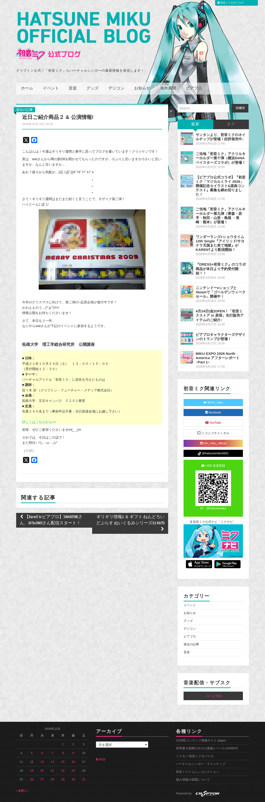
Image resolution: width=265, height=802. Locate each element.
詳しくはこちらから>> (39, 407)
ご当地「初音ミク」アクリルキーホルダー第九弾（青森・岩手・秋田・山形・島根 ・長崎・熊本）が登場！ (221, 200)
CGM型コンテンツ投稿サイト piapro (201, 725)
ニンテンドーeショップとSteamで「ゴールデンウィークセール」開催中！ (221, 277)
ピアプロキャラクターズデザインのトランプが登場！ (221, 322)
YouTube (213, 408)
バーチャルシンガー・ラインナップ (200, 749)
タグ (231, 109)
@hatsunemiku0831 (213, 439)
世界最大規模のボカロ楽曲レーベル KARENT (207, 733)
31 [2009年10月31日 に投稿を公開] (83, 764)
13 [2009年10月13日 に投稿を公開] (42, 747)
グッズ (92, 73)
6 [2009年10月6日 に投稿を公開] (42, 738)
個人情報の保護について (193, 764)
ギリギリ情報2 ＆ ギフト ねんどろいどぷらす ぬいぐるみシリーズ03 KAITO (130, 508)
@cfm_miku (213, 387)
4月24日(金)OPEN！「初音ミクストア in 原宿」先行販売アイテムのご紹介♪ (220, 300)
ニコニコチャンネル (213, 418)
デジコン (116, 73)
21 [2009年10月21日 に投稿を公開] (52, 755)
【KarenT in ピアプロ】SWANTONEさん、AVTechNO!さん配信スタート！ (51, 505)
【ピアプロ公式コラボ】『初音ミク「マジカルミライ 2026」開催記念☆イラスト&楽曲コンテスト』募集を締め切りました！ (221, 171)
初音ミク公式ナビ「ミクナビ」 (213, 507)
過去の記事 (24, 95)
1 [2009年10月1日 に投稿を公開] (63, 729)
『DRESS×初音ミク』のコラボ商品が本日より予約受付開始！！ (221, 254)
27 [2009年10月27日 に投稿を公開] (42, 764)
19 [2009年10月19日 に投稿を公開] (31, 755)
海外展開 (168, 73)
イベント (51, 73)
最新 (195, 109)
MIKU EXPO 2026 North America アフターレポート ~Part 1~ (217, 343)
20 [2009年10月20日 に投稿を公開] (42, 755)
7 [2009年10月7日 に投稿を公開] (52, 738)
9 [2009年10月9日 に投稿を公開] (73, 738)
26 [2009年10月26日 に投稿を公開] (31, 764)
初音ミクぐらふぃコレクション (197, 757)
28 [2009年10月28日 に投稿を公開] (52, 764)
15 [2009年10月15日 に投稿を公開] (63, 747)
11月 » (23, 776)
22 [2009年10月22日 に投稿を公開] (63, 755)
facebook (213, 397)
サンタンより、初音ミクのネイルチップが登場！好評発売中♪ (221, 122)
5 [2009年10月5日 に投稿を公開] (32, 738)
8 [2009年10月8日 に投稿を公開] (63, 738)
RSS (100, 744)
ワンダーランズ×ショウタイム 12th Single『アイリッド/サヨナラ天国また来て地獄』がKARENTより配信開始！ (220, 228)
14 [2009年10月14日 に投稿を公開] (52, 747)
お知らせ (142, 73)
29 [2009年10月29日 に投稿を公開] (63, 764)
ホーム (27, 73)
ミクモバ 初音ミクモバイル (195, 741)
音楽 (73, 73)
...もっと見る (213, 681)
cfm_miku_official (213, 428)
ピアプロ (194, 73)
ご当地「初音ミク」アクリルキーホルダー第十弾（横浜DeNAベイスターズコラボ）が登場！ (221, 143)
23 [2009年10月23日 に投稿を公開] (73, 755)
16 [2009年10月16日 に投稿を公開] (73, 747)
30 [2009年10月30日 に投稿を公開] (73, 764)
